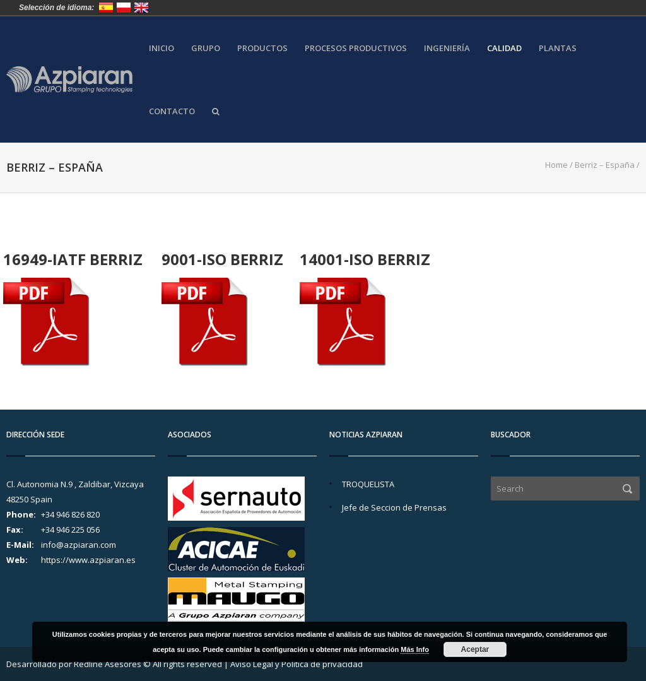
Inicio (161, 48)
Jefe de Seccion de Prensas (394, 507)
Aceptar (475, 649)
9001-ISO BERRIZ (222, 259)
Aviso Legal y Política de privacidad (296, 664)
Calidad (504, 48)
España (106, 7)
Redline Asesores (107, 664)
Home (556, 164)
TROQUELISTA (368, 484)
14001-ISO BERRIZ (365, 259)
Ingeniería (447, 48)
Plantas (558, 48)
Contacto (172, 111)
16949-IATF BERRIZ (73, 259)
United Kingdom (141, 7)
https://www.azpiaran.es (88, 560)
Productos (262, 48)
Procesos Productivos (356, 48)
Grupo (205, 48)
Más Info (415, 649)
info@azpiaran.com (78, 544)
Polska (123, 7)
